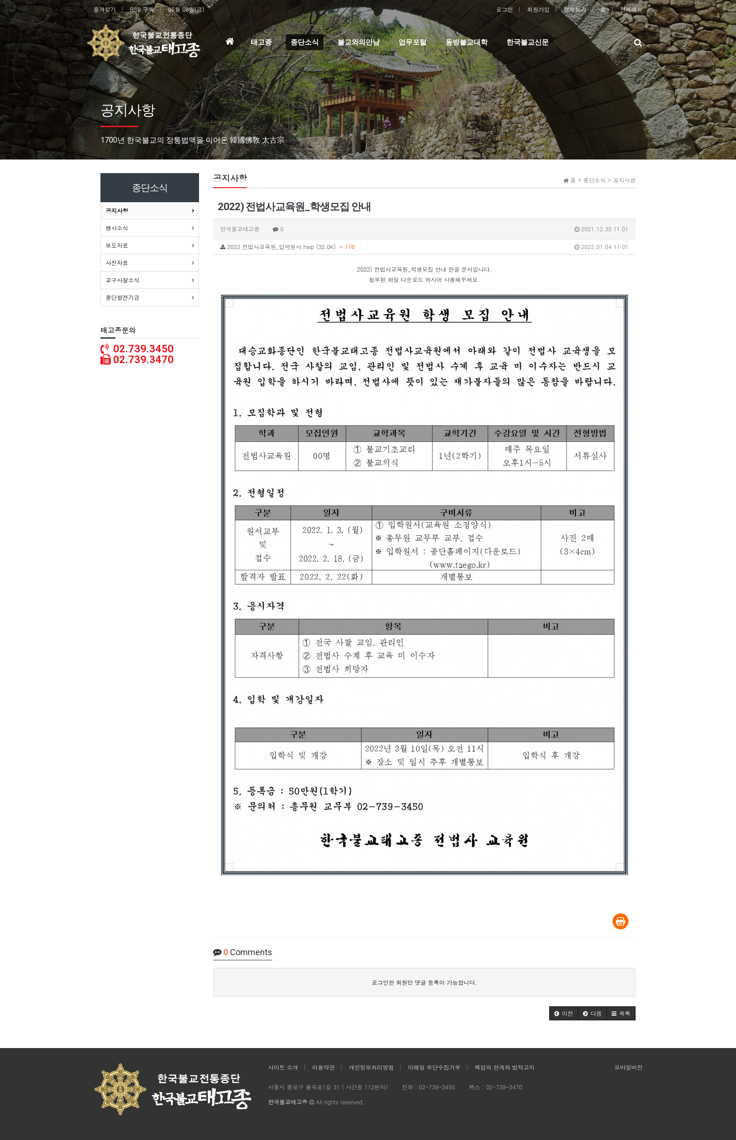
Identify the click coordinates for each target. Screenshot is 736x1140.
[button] (563, 1013)
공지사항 (117, 210)
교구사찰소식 (122, 280)
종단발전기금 (122, 297)
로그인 (504, 9)
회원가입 (538, 9)
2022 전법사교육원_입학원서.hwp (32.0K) (424, 247)
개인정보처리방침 (371, 1067)
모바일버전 (628, 1067)
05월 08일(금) (186, 9)
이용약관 (323, 1067)
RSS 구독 (142, 9)
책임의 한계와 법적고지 (505, 1067)
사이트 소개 (283, 1067)
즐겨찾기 (104, 9)
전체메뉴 (631, 9)
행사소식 (117, 228)
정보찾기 (575, 9)
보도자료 (117, 245)
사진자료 (117, 262)
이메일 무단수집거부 (434, 1067)
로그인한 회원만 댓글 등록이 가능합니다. (424, 982)
